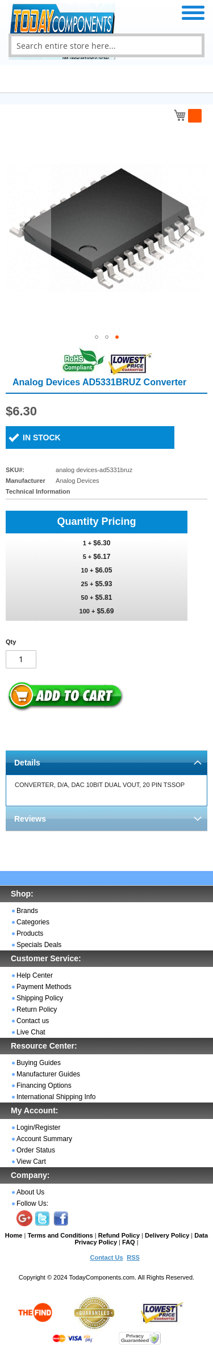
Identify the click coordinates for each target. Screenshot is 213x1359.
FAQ (128, 1242)
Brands (27, 911)
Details (27, 762)
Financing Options (44, 1085)
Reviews (30, 818)
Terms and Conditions (60, 1235)
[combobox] (106, 45)
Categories (32, 922)
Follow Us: (32, 1203)
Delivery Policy (167, 1235)
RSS (133, 1257)
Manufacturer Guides (48, 1074)
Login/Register (38, 1127)
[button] (28, 228)
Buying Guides (38, 1063)
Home (14, 1235)
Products (29, 933)
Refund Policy (119, 1235)
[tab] (106, 762)
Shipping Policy (39, 998)
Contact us (32, 1021)
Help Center (34, 975)
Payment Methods (44, 987)
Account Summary (44, 1139)
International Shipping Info (55, 1097)
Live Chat (30, 1032)
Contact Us (106, 1257)
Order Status (35, 1150)
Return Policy (36, 1009)
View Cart (31, 1162)
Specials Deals (38, 945)
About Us (30, 1192)
